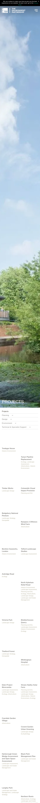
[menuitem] (20, 411)
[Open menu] (36, 10)
